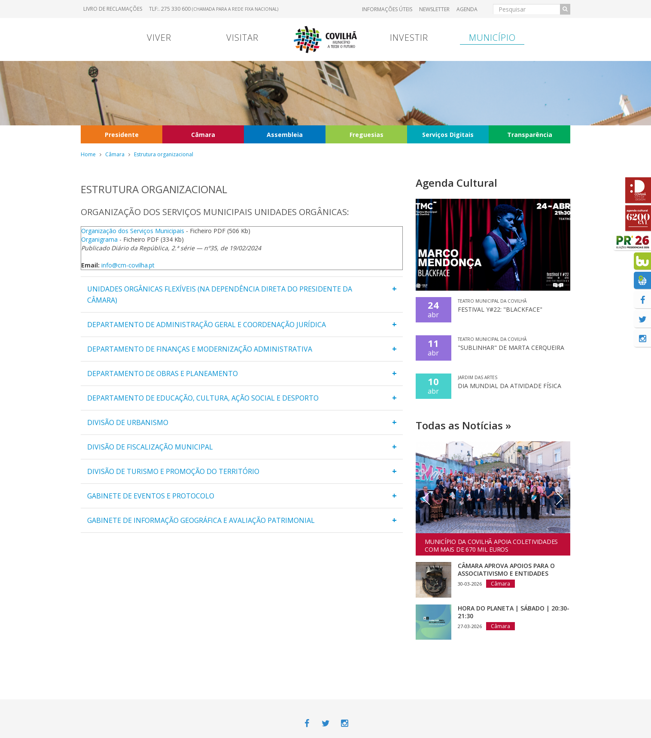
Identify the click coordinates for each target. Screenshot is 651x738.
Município (492, 37)
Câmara (203, 135)
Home (88, 154)
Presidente (122, 135)
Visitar (242, 37)
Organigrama (99, 239)
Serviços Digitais (448, 135)
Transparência (529, 135)
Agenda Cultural (456, 183)
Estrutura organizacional (163, 154)
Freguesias (366, 135)
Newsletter (434, 9)
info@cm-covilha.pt (128, 265)
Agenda (467, 9)
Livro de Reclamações (112, 8)
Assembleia (285, 135)
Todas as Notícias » (463, 425)
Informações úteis (387, 9)
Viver (159, 37)
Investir (409, 37)
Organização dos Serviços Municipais (132, 231)
